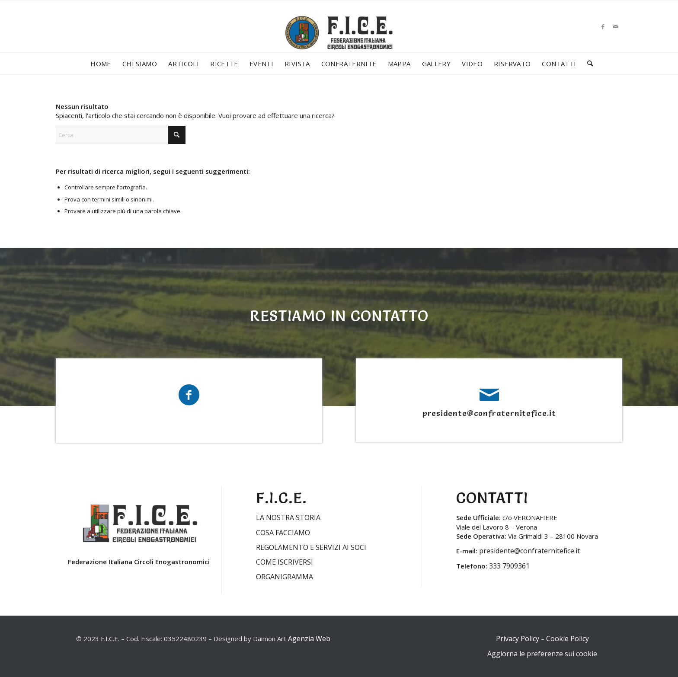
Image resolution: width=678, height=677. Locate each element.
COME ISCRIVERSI (284, 562)
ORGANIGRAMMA (284, 576)
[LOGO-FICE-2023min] (339, 41)
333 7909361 (509, 566)
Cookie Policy (567, 638)
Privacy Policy (517, 638)
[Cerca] (587, 63)
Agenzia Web (309, 638)
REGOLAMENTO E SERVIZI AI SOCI (311, 547)
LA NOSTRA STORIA (288, 517)
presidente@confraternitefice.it (489, 413)
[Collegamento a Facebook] (602, 26)
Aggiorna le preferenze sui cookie (542, 653)
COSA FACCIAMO (283, 532)
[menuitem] (101, 63)
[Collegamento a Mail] (615, 26)
